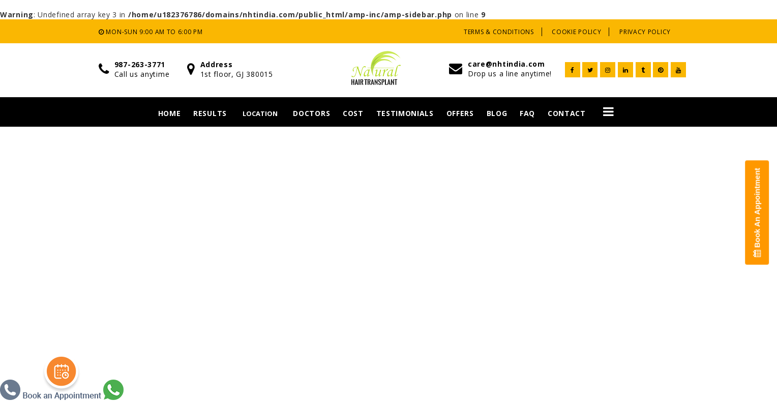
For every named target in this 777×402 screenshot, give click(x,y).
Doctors (311, 113)
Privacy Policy (645, 31)
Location (260, 113)
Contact (567, 113)
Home (169, 113)
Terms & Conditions (499, 31)
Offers (460, 113)
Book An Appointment (757, 212)
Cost (353, 113)
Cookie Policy (576, 31)
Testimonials (405, 113)
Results (210, 113)
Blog (497, 113)
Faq (527, 113)
